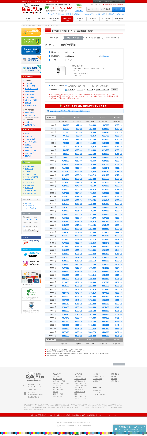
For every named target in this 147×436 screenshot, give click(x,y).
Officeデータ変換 (30, 150)
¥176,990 (65, 246)
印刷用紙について (105, 56)
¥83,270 (66, 143)
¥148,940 (118, 157)
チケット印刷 (92, 19)
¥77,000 (79, 125)
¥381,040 (118, 314)
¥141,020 (65, 204)
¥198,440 (118, 200)
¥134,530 (118, 147)
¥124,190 (92, 154)
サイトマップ (118, 1)
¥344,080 (65, 325)
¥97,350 (79, 143)
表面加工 (28, 145)
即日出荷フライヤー (31, 115)
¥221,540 (78, 271)
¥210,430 (65, 282)
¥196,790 (118, 193)
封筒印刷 (28, 103)
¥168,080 (118, 172)
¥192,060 (118, 189)
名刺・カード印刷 (118, 19)
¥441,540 (105, 329)
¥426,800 (78, 336)
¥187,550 (105, 204)
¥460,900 (105, 332)
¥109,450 (78, 154)
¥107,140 (92, 139)
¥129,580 (105, 150)
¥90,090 (92, 125)
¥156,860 (65, 225)
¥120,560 (105, 143)
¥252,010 (105, 268)
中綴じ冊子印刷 (67, 19)
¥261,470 (92, 289)
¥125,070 (105, 147)
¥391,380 (78, 329)
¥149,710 (92, 175)
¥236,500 (105, 254)
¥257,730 (92, 286)
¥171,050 (92, 193)
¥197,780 (105, 218)
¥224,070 (92, 254)
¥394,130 (65, 336)
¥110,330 (65, 168)
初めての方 (61, 14)
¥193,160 (78, 243)
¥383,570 (105, 318)
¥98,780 (66, 157)
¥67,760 (66, 129)
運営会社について (59, 415)
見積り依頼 (114, 379)
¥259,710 (105, 275)
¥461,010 (118, 329)
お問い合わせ (120, 14)
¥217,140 (105, 236)
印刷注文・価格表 (31, 69)
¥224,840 (105, 243)
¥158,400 (78, 204)
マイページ (92, 9)
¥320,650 (78, 314)
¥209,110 (92, 239)
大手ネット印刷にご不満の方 (31, 50)
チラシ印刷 (28, 19)
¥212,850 (92, 243)
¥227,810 (92, 257)
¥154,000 (92, 179)
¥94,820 (66, 154)
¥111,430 (105, 136)
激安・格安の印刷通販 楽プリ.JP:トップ (41, 415)
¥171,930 (78, 221)
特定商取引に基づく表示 (78, 415)
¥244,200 (105, 261)
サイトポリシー (103, 415)
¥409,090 (78, 332)
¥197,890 (92, 229)
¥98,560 (92, 132)
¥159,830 (78, 207)
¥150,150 (78, 189)
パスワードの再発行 (99, 394)
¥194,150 (92, 225)
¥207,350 (78, 257)
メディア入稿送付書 (30, 208)
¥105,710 (118, 125)
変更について (29, 188)
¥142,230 (65, 207)
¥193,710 (65, 264)
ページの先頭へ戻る (119, 364)
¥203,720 (65, 275)
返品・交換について (31, 190)
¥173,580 (65, 243)
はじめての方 (31, 41)
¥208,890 (118, 218)
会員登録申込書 (29, 205)
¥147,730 (105, 164)
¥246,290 (78, 296)
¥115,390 (118, 132)
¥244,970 (118, 250)
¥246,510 (92, 275)
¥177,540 (92, 207)
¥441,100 (118, 325)
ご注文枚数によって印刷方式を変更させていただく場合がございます (70, 111)
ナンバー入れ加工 (30, 142)
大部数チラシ (29, 122)
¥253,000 (118, 257)
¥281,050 (118, 282)
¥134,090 (105, 154)
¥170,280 (65, 239)
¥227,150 (65, 300)
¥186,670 (92, 218)
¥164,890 (78, 214)
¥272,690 (92, 300)
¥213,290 (105, 232)
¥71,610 (66, 132)
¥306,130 (105, 304)
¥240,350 (105, 257)
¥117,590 (78, 161)
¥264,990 (118, 268)
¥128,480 (92, 157)
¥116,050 (105, 139)
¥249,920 (78, 300)
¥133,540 (65, 189)
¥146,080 (78, 186)
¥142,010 (78, 182)
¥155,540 (78, 197)
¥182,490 (118, 182)
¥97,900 (106, 125)
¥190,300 (65, 261)
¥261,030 (118, 264)
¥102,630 (65, 161)
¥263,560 (105, 279)
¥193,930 (105, 214)
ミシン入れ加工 (30, 139)
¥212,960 (118, 221)
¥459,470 (92, 336)
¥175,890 (92, 204)
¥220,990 (118, 229)
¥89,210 (79, 136)
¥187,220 (118, 186)
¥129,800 (78, 172)
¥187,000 (65, 257)
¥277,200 (65, 311)
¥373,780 (78, 325)
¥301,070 (118, 300)
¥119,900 (92, 150)
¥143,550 (65, 211)
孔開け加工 (28, 136)
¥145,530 (92, 172)
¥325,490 (105, 307)
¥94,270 (92, 129)
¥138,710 (105, 157)
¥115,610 (92, 147)
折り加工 (28, 133)
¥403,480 (92, 325)
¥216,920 (118, 225)
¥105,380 (78, 150)
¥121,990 (65, 179)
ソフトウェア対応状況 (31, 177)
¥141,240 (92, 168)
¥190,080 (105, 211)
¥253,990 (92, 282)
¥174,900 (105, 186)
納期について (29, 180)
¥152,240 (105, 168)
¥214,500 (78, 264)
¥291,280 (92, 304)
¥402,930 (105, 321)
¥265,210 (92, 293)
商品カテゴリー (57, 374)
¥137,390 (65, 193)
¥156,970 (78, 200)
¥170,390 (105, 182)
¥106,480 (65, 164)
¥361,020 (118, 311)
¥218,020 (78, 268)
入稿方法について (30, 171)
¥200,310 (78, 250)
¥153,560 (65, 221)
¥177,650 (118, 179)
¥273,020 (118, 275)
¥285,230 (78, 307)
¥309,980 (92, 307)
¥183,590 (65, 254)
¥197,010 (65, 268)
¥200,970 (118, 211)
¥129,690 (118, 143)
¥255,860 (105, 271)
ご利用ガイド (77, 14)
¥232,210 (78, 282)
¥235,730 (78, 286)
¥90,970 (66, 150)
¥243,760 (65, 304)
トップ (52, 14)
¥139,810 (65, 200)
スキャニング (29, 153)
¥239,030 (92, 268)
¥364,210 (105, 314)
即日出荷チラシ (30, 112)
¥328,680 (92, 311)
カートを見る (118, 9)
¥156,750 (105, 172)
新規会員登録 (108, 1)
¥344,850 (105, 311)
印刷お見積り (31, 60)
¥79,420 (66, 139)
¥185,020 (105, 197)
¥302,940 (78, 311)
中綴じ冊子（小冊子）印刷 (61, 383)
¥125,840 (65, 182)
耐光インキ (28, 147)
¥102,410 (105, 129)
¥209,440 (105, 229)
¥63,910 (66, 125)
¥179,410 (105, 189)
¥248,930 (118, 254)
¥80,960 (79, 129)
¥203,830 (78, 254)
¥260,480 (65, 307)
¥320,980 (118, 304)
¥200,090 (118, 207)
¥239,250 (78, 289)
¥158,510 (118, 164)
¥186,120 (78, 236)
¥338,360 (78, 318)
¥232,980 (118, 239)
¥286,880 (105, 300)
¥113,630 (78, 157)
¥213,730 (65, 286)
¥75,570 (66, 136)
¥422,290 (105, 325)
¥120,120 (118, 136)
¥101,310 (78, 147)
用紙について (29, 169)
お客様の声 (111, 14)
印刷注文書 (28, 203)
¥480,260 (105, 336)
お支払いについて (30, 185)
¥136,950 (92, 164)
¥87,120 (66, 147)
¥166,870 (92, 189)
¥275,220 (105, 289)
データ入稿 (105, 9)
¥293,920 (65, 314)
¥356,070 (78, 321)
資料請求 (113, 376)
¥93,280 (79, 139)
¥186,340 (105, 200)
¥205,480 (105, 225)
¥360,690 (65, 329)
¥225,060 (78, 275)
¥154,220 (78, 193)
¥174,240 (92, 200)
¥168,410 (78, 218)
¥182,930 (92, 214)
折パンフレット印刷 (54, 19)
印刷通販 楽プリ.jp (33, 241)
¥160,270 (65, 229)
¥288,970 (118, 289)
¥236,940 (118, 243)
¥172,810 (118, 175)
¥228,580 (78, 279)
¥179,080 (78, 229)
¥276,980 (118, 279)
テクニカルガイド (89, 14)
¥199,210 (118, 204)
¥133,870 (78, 175)
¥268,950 (118, 271)
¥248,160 (105, 264)
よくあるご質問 (100, 14)
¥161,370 (78, 211)
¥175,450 (78, 225)
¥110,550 (118, 129)
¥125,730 (78, 168)
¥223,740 (65, 296)
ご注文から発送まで (31, 166)
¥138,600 (65, 197)
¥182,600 (78, 232)
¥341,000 (118, 307)
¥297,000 (118, 296)
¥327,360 (65, 321)
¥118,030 (65, 175)
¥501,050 (118, 336)
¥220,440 (65, 293)
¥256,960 (118, 261)
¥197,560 (118, 197)
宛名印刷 (28, 156)
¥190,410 (92, 221)
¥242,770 (92, 271)
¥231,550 (92, 261)
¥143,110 (105, 161)
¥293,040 (118, 293)
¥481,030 (118, 332)
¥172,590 (92, 197)
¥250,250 (92, 279)
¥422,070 (92, 329)
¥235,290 (92, 264)
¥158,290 (92, 182)
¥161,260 (105, 175)
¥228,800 (105, 246)
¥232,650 (105, 250)
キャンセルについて (31, 193)
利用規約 (68, 415)
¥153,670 (118, 161)
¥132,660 (92, 161)
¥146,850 (65, 214)
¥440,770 (92, 332)
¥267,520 (105, 282)
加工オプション (57, 396)
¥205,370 (92, 236)
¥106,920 (105, 132)
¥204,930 (118, 214)
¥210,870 (78, 261)
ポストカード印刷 (105, 19)
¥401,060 (118, 318)
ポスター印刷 (80, 19)
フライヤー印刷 (41, 19)
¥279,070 (105, 293)
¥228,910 (118, 236)
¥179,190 (92, 211)
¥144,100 (118, 154)
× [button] (144, 427)
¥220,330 (92, 250)
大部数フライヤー (30, 125)
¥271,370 (105, 286)
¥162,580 (92, 186)
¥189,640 (78, 239)
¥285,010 (118, 286)
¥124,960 (118, 139)
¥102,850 (92, 136)
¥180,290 (65, 250)
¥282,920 (105, 296)
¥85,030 (79, 132)
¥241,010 (118, 246)
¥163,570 (65, 232)
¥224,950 (118, 232)
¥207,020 (65, 279)
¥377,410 (65, 332)
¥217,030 (65, 289)
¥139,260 (118, 150)
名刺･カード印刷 (30, 106)
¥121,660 (78, 164)
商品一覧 (68, 14)
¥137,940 (78, 179)
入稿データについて (31, 174)
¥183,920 (105, 193)
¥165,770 (105, 179)
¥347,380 (92, 314)
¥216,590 (92, 246)
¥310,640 (65, 318)
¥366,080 (92, 318)
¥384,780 (92, 321)
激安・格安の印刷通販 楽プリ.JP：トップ (33, 25)
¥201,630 (105, 221)
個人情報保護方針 (92, 415)
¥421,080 (118, 321)
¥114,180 (65, 172)
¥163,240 (118, 168)
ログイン (98, 1)
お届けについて (29, 182)
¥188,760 (105, 207)
